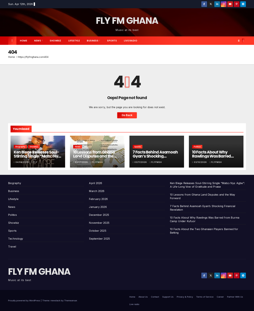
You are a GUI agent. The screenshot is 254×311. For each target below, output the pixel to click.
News (38, 40)
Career (220, 296)
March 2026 (96, 191)
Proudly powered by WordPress (24, 300)
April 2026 (95, 183)
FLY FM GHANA (127, 20)
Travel (12, 246)
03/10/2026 (200, 162)
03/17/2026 (81, 162)
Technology (15, 238)
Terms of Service (205, 296)
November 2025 (99, 222)
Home (23, 40)
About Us (143, 296)
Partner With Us (235, 296)
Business (93, 40)
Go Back (127, 115)
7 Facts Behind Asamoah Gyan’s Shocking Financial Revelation (155, 156)
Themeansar (70, 300)
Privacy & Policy (185, 296)
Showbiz (55, 40)
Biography (20, 146)
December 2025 (99, 214)
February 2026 (98, 199)
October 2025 (97, 230)
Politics (197, 146)
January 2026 (98, 207)
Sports (112, 40)
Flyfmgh (97, 162)
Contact (155, 296)
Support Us (167, 296)
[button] (238, 40)
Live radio (130, 40)
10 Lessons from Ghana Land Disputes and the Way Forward (94, 156)
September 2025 (99, 238)
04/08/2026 (22, 162)
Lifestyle (74, 40)
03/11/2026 (140, 162)
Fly (34, 162)
